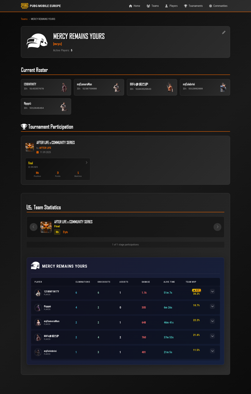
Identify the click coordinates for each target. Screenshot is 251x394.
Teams (24, 19)
